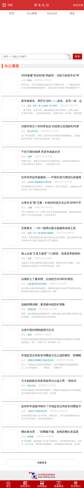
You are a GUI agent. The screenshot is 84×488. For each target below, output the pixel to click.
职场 (29, 80)
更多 (72, 13)
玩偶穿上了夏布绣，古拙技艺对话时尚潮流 (47, 279)
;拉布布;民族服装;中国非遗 (39, 182)
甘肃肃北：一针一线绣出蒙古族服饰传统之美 (48, 228)
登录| (75, 5)
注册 (80, 5)
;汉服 (29, 207)
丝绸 (29, 335)
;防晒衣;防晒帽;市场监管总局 (40, 360)
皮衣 (29, 106)
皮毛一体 (37, 106)
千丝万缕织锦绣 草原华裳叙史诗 (40, 151)
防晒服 (30, 436)
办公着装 (32, 13)
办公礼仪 (52, 13)
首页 (11, 13)
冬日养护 (53, 106)
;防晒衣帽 (31, 309)
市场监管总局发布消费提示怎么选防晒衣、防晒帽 (51, 355)
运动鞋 (45, 106)
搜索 (77, 56)
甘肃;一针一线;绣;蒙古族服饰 (40, 233)
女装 (29, 258)
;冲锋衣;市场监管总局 (37, 411)
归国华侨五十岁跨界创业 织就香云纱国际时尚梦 (50, 126)
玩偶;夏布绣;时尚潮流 (37, 284)
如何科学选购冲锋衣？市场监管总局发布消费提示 (51, 406)
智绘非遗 (31, 385)
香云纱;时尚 (32, 131)
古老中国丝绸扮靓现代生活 (37, 329)
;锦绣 (29, 156)
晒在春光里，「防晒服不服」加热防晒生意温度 (49, 431)
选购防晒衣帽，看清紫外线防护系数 (43, 304)
